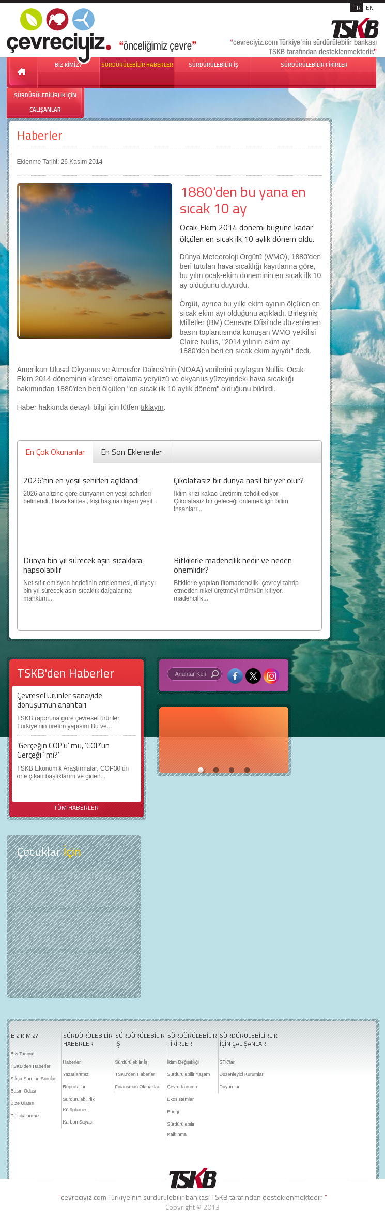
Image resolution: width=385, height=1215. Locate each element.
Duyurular (230, 1086)
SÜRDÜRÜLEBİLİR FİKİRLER (314, 64)
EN (370, 7)
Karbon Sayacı (78, 1122)
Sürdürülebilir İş (131, 1062)
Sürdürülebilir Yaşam (188, 1074)
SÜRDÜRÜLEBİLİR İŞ (213, 64)
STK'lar (227, 1062)
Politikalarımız (25, 1115)
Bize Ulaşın (23, 1103)
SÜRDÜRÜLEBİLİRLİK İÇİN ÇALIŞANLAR (45, 102)
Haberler (40, 135)
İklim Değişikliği (183, 1062)
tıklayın (152, 407)
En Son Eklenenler (131, 451)
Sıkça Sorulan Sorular (33, 1078)
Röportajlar (74, 1086)
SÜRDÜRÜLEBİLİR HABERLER (137, 64)
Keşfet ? (74, 889)
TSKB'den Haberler (31, 1066)
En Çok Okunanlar (55, 451)
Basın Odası (24, 1091)
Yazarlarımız (76, 1074)
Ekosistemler (180, 1099)
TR (357, 7)
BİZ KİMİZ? (24, 1036)
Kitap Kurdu (74, 971)
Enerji (173, 1111)
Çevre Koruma (182, 1086)
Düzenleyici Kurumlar (242, 1074)
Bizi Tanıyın (23, 1053)
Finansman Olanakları (138, 1086)
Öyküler (74, 930)
